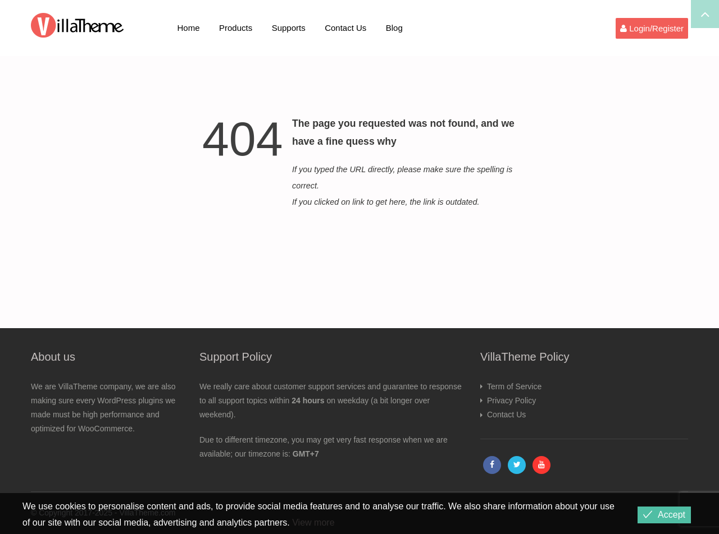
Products (235, 28)
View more (313, 522)
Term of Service (514, 386)
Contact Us (345, 28)
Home (189, 28)
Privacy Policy (511, 400)
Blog (394, 28)
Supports (289, 28)
